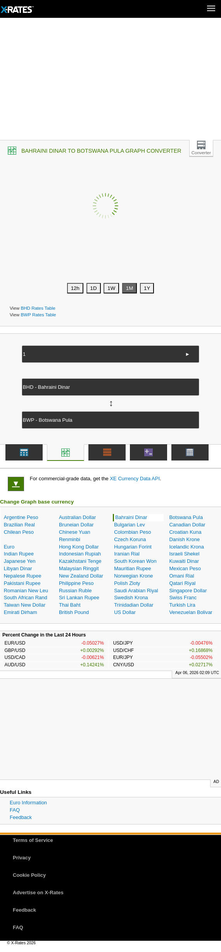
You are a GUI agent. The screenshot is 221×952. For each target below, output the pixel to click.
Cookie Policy (29, 875)
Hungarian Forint (133, 547)
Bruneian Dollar (76, 525)
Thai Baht (70, 605)
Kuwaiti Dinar (184, 561)
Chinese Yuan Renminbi (74, 535)
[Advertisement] (110, 82)
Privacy (22, 858)
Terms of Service (33, 840)
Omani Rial (181, 576)
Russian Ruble (75, 590)
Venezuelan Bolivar (190, 612)
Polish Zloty (127, 583)
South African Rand (25, 597)
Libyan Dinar (18, 568)
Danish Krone (184, 539)
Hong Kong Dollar (79, 547)
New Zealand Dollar (81, 576)
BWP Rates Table (38, 314)
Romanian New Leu (26, 590)
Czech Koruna (130, 539)
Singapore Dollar (188, 590)
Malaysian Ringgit (79, 568)
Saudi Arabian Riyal (136, 590)
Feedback (21, 817)
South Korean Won (135, 561)
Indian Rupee (19, 554)
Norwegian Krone (133, 576)
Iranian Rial (127, 554)
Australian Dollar (77, 517)
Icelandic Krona (186, 547)
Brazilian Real (19, 525)
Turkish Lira (182, 605)
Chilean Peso (19, 532)
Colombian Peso (132, 532)
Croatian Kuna (185, 532)
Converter (201, 152)
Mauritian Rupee (132, 568)
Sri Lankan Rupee (79, 597)
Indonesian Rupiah (80, 554)
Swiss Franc (183, 597)
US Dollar (125, 612)
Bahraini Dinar (131, 517)
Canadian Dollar (187, 525)
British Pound (74, 612)
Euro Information (28, 802)
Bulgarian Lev (129, 525)
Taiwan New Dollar (25, 605)
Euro (9, 547)
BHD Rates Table (38, 307)
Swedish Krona (131, 597)
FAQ (15, 810)
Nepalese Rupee (22, 576)
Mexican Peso (185, 568)
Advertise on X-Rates (38, 892)
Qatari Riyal (182, 583)
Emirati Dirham (20, 612)
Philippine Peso (76, 583)
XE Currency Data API (135, 478)
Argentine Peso (21, 517)
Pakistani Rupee (22, 583)
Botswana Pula (186, 517)
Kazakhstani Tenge (80, 561)
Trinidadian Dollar (133, 605)
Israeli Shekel (184, 554)
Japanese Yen (20, 561)
